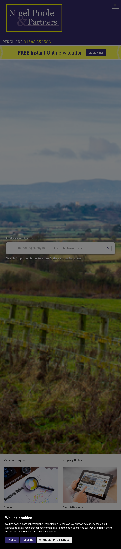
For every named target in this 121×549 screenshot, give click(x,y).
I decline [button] (27, 540)
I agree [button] (12, 540)
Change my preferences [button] (54, 540)
